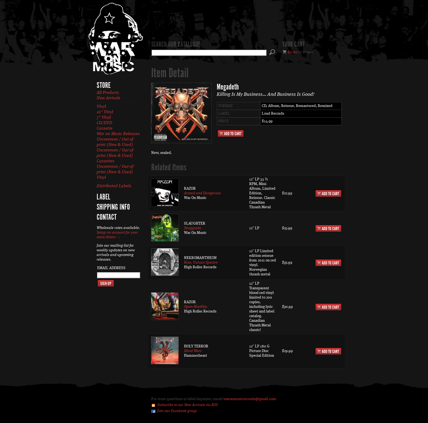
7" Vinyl (104, 117)
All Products (108, 93)
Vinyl (101, 107)
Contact (107, 217)
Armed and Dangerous (202, 193)
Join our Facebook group (177, 411)
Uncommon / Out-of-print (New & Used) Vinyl (116, 172)
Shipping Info (113, 207)
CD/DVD (104, 123)
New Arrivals (108, 98)
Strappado (192, 228)
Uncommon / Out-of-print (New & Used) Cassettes (116, 155)
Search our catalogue (175, 45)
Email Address (111, 268)
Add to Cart (231, 133)
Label (103, 197)
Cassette (104, 128)
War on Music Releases (118, 134)
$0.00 (293, 52)
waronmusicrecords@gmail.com (249, 399)
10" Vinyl (105, 112)
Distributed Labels (114, 186)
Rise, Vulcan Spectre (201, 262)
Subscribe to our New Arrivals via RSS (187, 405)
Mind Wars (193, 351)
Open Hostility (195, 307)
